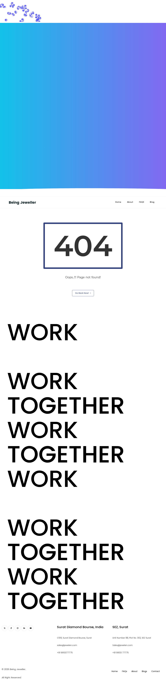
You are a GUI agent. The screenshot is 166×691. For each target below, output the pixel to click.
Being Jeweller (22, 202)
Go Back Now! (83, 293)
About (130, 202)
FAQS (141, 202)
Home (118, 202)
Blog (152, 202)
